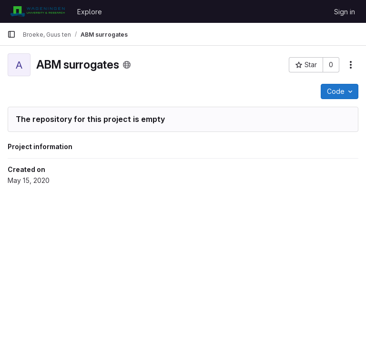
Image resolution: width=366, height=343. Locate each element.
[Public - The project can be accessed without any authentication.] (127, 65)
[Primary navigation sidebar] (11, 34)
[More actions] (350, 64)
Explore (89, 12)
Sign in (344, 12)
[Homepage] (37, 11)
